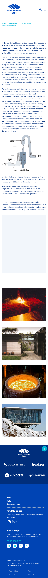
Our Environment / (26, 23)
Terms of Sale (13, 571)
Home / (4, 23)
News (9, 498)
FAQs (9, 501)
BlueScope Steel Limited (15, 565)
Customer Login (13, 504)
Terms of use (13, 575)
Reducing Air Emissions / (9, 26)
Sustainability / (13, 23)
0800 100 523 (14, 541)
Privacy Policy (32, 575)
